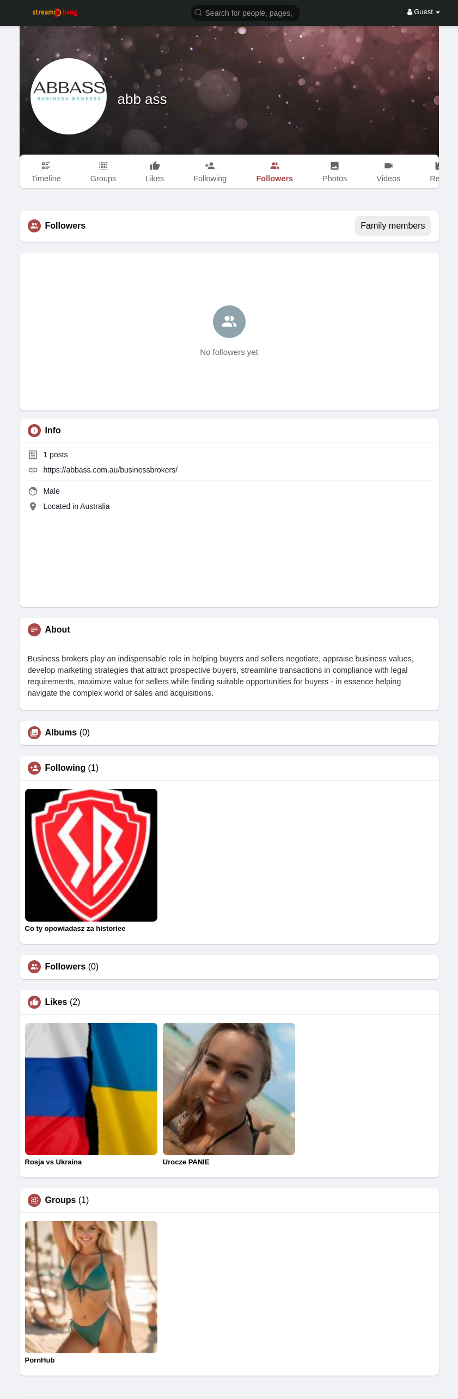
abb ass (142, 99)
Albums (61, 732)
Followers (65, 966)
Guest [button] (424, 12)
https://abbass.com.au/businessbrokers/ (110, 469)
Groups (60, 1200)
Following (65, 768)
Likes (56, 1002)
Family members (393, 225)
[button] (245, 12)
